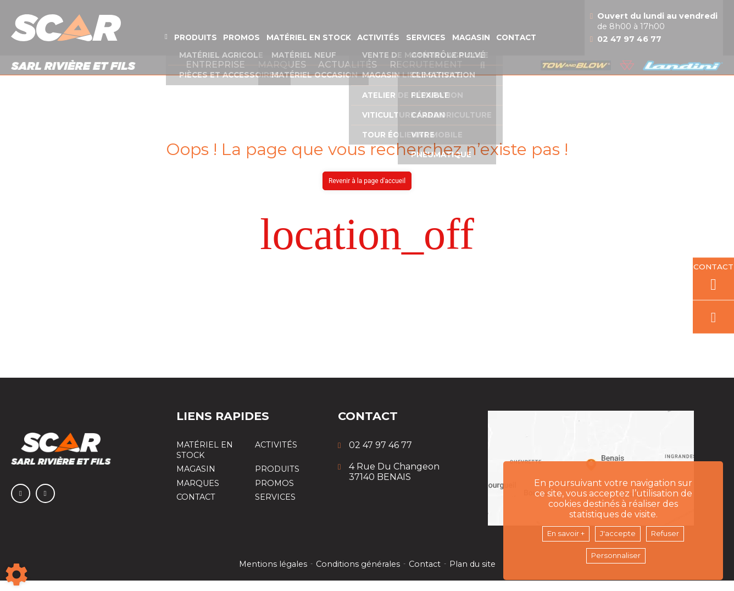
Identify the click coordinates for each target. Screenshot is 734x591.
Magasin (502, 47)
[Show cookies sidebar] (16, 575)
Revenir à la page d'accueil (367, 191)
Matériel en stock (304, 47)
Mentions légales (271, 574)
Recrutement (426, 75)
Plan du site (474, 574)
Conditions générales (357, 574)
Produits (168, 47)
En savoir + (559, 531)
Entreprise (215, 75)
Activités (388, 47)
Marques (282, 75)
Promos (224, 47)
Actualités (347, 75)
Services (446, 47)
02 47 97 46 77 (666, 49)
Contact (557, 47)
